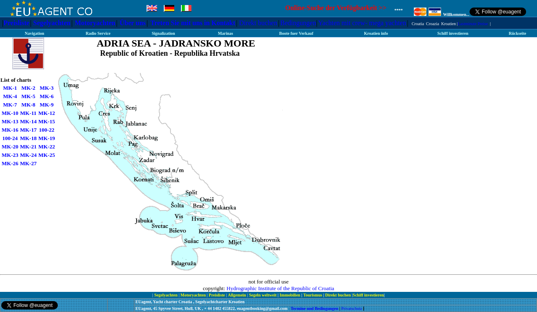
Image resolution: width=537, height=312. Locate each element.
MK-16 (10, 130)
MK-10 (10, 113)
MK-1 (10, 88)
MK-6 (47, 96)
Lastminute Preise (473, 23)
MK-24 (28, 155)
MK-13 (10, 121)
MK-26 (10, 163)
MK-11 (28, 113)
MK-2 (28, 88)
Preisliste (16, 22)
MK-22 (46, 146)
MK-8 (28, 104)
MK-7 (10, 104)
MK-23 (10, 155)
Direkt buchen (258, 22)
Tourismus (312, 295)
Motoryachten (95, 22)
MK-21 (28, 146)
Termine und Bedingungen (315, 308)
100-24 (10, 138)
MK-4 (10, 96)
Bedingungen (298, 22)
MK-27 (28, 163)
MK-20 (10, 146)
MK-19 (46, 138)
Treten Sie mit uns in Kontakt (192, 22)
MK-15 (46, 121)
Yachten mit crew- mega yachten (362, 22)
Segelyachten (51, 22)
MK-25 (46, 155)
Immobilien (290, 295)
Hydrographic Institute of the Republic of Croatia (280, 288)
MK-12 (46, 113)
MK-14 (28, 121)
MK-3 (47, 88)
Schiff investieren (368, 295)
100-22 (46, 130)
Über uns (132, 22)
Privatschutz (351, 308)
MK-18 (28, 138)
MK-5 (28, 96)
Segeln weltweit (263, 295)
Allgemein (237, 295)
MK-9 (47, 104)
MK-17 (28, 130)
